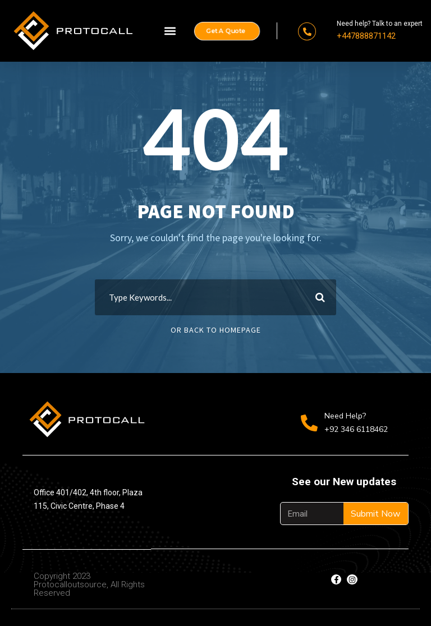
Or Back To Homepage (216, 329)
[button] (170, 31)
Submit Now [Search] (375, 514)
